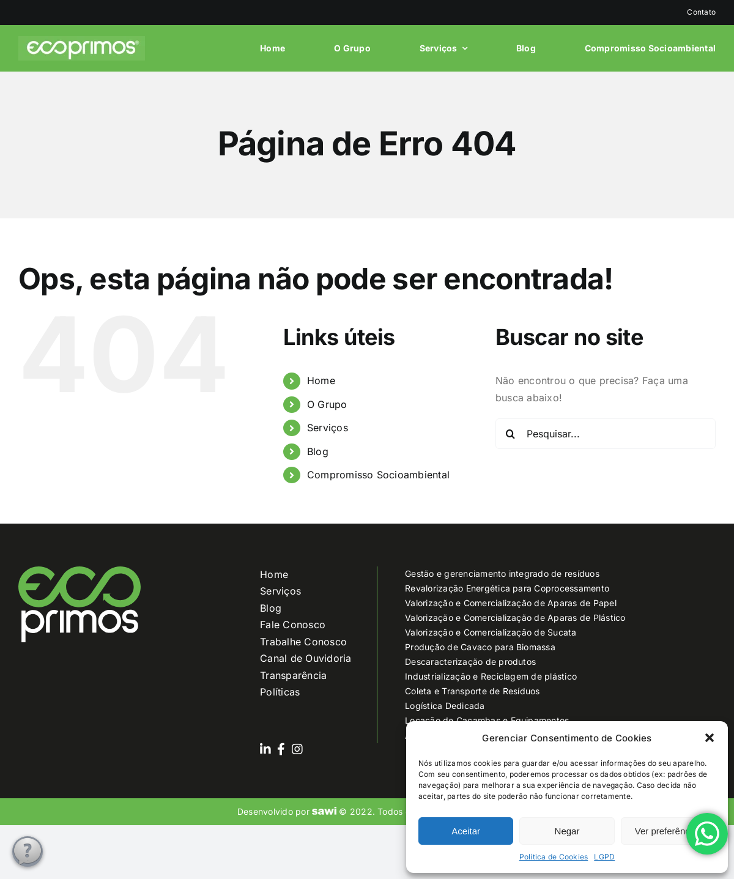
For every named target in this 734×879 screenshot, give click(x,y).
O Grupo (327, 404)
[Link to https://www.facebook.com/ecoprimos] (281, 749)
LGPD (604, 856)
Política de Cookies (553, 856)
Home (321, 380)
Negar (567, 831)
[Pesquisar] (510, 433)
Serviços (327, 427)
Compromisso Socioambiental (378, 475)
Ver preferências (668, 831)
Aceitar (465, 831)
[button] (709, 738)
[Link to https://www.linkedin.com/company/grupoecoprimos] (265, 749)
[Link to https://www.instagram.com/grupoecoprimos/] (297, 749)
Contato (701, 12)
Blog (317, 451)
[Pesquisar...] (605, 433)
